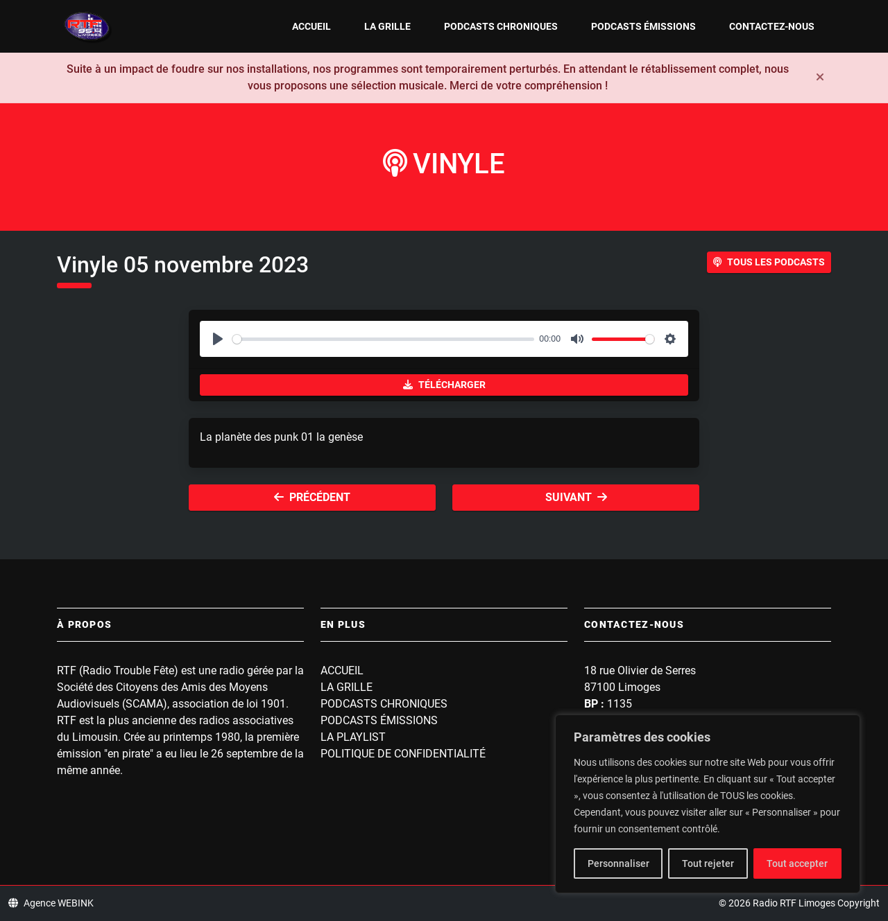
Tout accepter (797, 863)
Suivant (576, 497)
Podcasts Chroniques (501, 26)
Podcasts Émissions (643, 26)
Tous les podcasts (769, 261)
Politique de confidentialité (403, 753)
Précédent (312, 497)
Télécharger (444, 384)
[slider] (383, 339)
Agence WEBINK (51, 903)
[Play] (218, 339)
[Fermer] (820, 77)
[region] (707, 803)
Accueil (311, 26)
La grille (387, 26)
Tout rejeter (708, 863)
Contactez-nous (771, 26)
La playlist (353, 737)
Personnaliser (618, 863)
